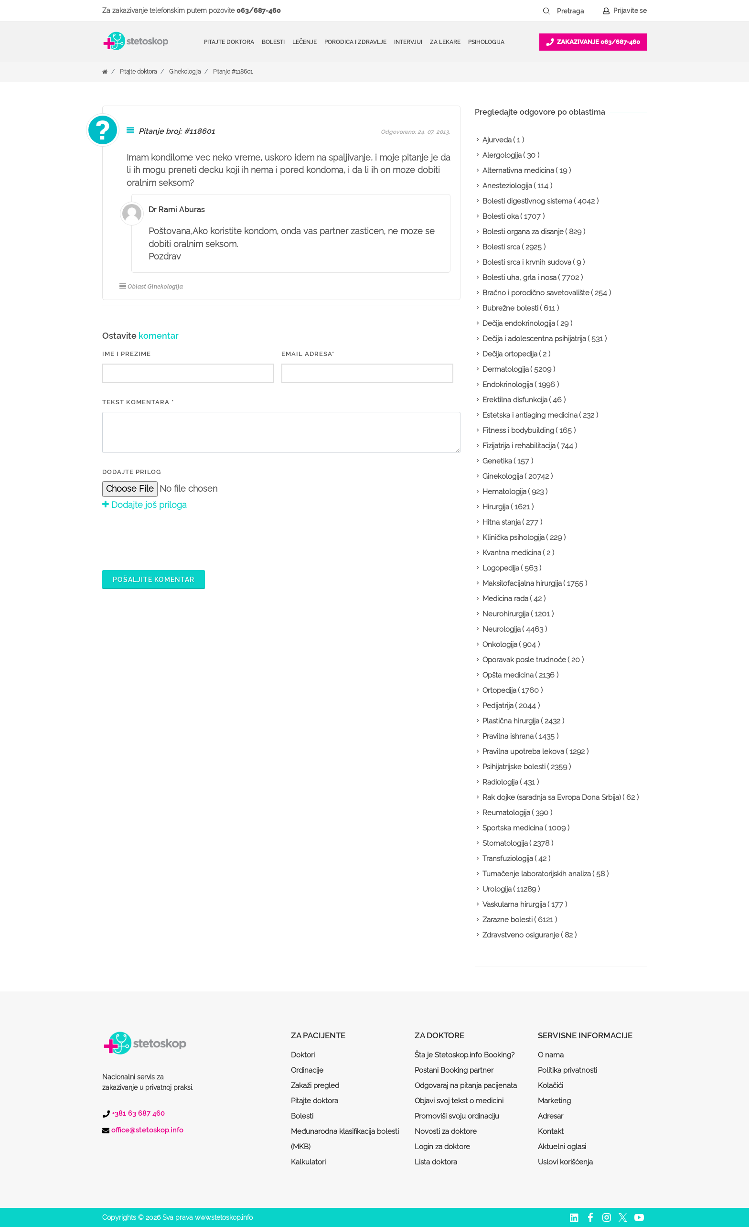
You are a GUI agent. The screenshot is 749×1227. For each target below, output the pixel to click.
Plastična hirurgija (510, 721)
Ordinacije (307, 1070)
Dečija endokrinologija (518, 323)
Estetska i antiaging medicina (530, 415)
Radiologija (500, 782)
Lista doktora (436, 1162)
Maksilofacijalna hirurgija (522, 583)
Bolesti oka (500, 216)
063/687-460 (258, 10)
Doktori (303, 1055)
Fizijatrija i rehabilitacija (519, 445)
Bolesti (302, 1116)
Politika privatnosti (567, 1070)
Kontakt (551, 1131)
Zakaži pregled (315, 1085)
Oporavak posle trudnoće (524, 660)
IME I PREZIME (126, 353)
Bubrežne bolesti (510, 308)
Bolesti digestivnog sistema (527, 201)
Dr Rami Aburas (177, 209)
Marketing (554, 1101)
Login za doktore (442, 1146)
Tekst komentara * (138, 402)
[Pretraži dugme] (546, 11)
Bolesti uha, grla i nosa (519, 277)
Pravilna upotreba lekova (523, 751)
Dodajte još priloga (144, 505)
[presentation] (174, 538)
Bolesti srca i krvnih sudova (526, 262)
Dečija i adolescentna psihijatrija (534, 338)
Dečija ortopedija (509, 354)
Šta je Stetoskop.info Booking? (464, 1055)
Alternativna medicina (518, 170)
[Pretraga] (577, 11)
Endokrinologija (507, 384)
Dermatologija (505, 369)
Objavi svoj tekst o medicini (459, 1101)
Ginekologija (185, 71)
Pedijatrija (498, 705)
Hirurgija (495, 507)
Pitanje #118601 (233, 71)
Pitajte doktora (229, 42)
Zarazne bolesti (507, 919)
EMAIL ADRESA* (307, 353)
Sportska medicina (512, 828)
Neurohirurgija (505, 614)
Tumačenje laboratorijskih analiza (536, 874)
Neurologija (501, 629)
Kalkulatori (308, 1162)
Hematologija (504, 491)
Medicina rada (505, 598)
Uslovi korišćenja (565, 1162)
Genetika (497, 461)
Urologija (497, 889)
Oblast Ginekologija (151, 286)
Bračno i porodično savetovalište (535, 293)
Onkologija (499, 644)
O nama (551, 1055)
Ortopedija (499, 690)
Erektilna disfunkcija (514, 400)
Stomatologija (505, 843)
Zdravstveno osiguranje (520, 935)
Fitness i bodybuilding (518, 430)
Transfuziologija (507, 858)
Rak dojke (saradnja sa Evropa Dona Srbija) (551, 797)
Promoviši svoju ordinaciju (457, 1116)
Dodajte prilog (131, 471)
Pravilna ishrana (508, 736)
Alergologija (502, 155)
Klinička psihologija (513, 537)
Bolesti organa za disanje (523, 231)
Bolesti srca (501, 247)
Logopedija (500, 568)
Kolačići (550, 1085)
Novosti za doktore (446, 1131)
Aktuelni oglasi (562, 1146)
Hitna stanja (501, 522)
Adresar (550, 1116)
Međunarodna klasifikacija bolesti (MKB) (345, 1139)
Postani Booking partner (454, 1070)
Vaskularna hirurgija (514, 904)
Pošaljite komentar (153, 579)
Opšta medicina (508, 675)
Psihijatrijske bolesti (514, 767)
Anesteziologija (507, 186)
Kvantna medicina (511, 553)
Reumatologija (506, 812)
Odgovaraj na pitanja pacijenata (466, 1085)
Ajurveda (497, 140)
